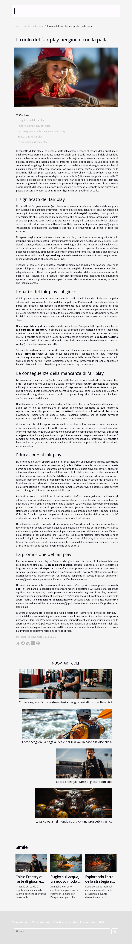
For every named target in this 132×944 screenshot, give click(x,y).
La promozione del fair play (32, 141)
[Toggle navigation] (18, 11)
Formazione (87, 922)
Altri (101, 922)
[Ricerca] (62, 931)
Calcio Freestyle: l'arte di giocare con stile (84, 782)
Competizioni (20, 922)
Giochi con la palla (34, 26)
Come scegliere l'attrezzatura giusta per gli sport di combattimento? (65, 702)
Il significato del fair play (31, 120)
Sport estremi (41, 922)
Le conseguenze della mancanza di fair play (41, 131)
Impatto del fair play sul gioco (34, 125)
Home (17, 26)
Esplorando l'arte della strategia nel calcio (100, 881)
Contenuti (25, 115)
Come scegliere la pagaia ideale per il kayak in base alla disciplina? (67, 742)
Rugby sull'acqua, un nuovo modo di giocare (65, 881)
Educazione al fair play (30, 136)
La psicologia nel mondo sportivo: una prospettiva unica (73, 821)
